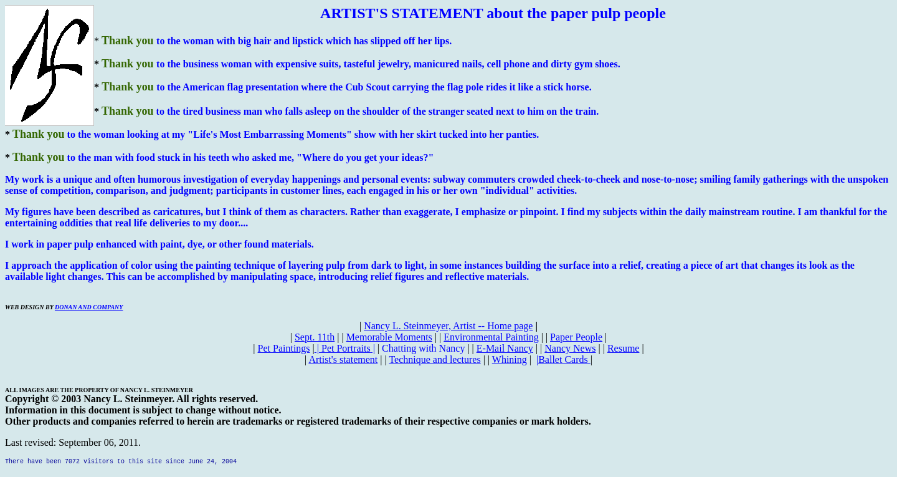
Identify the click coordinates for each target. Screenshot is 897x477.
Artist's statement (342, 359)
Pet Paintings (284, 348)
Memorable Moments (389, 337)
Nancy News (570, 348)
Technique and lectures (434, 359)
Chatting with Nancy (423, 348)
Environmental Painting (491, 337)
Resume (623, 348)
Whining (509, 359)
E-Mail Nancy (505, 348)
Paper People (576, 337)
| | (345, 348)
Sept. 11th (315, 337)
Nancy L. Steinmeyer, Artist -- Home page (448, 325)
